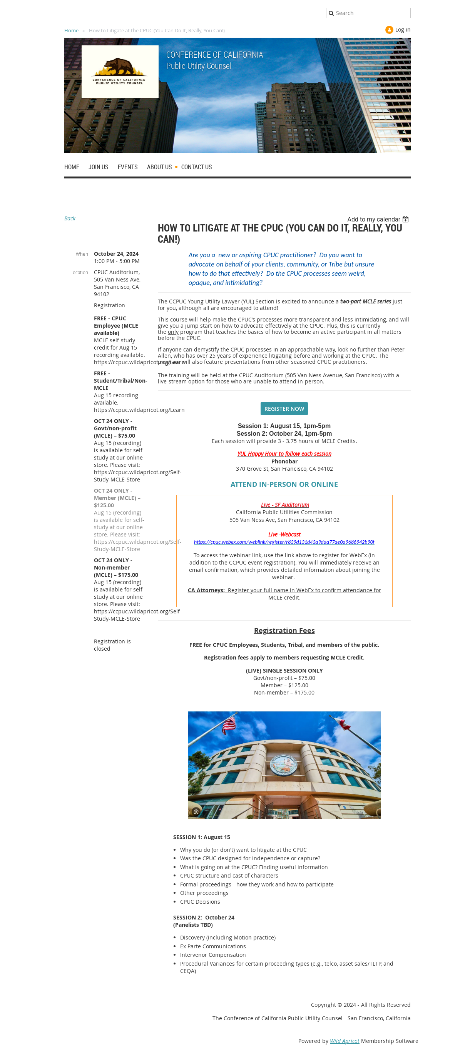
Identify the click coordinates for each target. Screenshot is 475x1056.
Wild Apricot (345, 1040)
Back (69, 218)
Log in (403, 29)
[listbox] (379, 219)
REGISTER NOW (284, 408)
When (82, 254)
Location (79, 272)
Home (71, 30)
